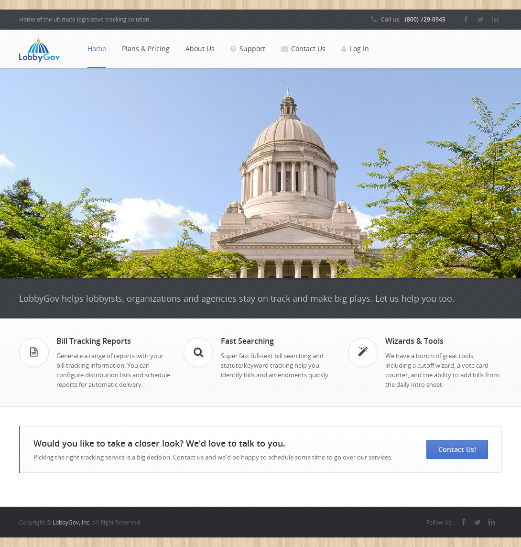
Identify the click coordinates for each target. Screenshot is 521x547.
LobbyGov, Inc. (72, 522)
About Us (200, 48)
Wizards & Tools (414, 341)
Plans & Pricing (146, 48)
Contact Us (303, 49)
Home (96, 48)
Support (247, 49)
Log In (355, 49)
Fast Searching (247, 341)
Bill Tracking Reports (93, 341)
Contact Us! (457, 449)
